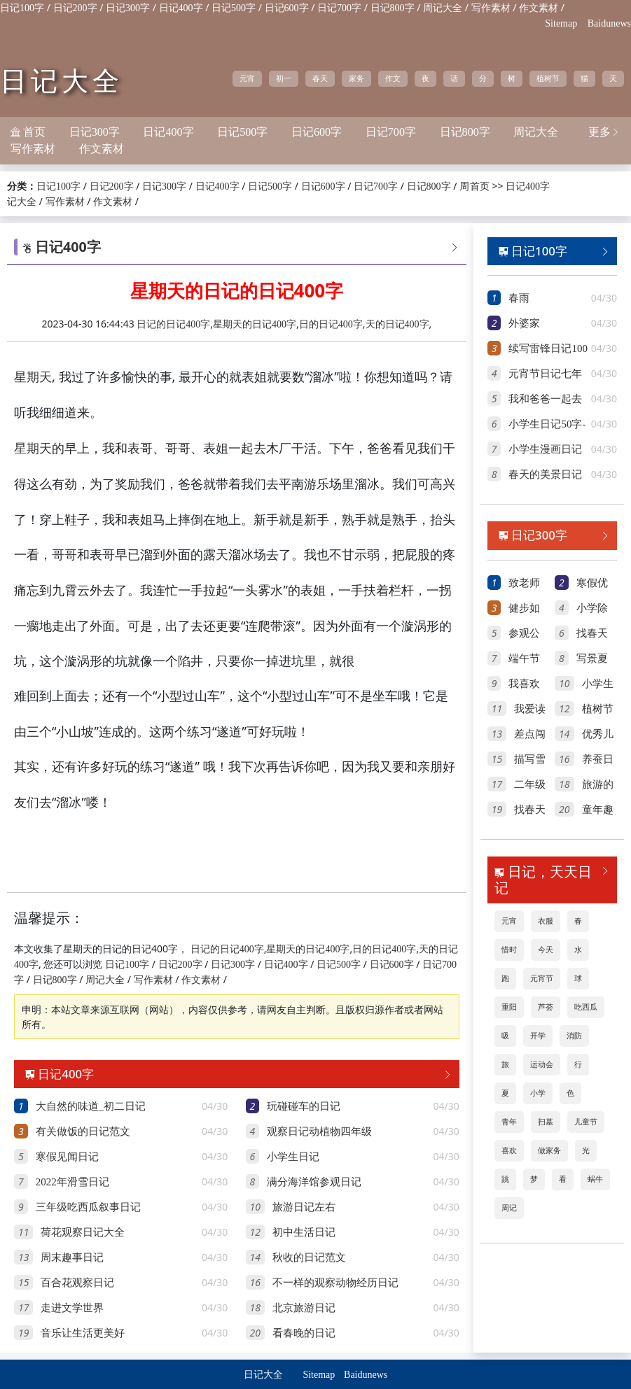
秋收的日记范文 (309, 1257)
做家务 (549, 1150)
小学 (538, 1093)
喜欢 (509, 1150)
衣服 (545, 921)
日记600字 (287, 8)
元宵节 (541, 978)
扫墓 (545, 1121)
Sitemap (561, 23)
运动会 (541, 1064)
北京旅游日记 (303, 1307)
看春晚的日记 (303, 1333)
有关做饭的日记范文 (83, 1131)
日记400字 (181, 8)
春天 (320, 78)
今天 (545, 949)
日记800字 (392, 8)
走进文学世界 (72, 1307)
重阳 (509, 1007)
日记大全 (61, 81)
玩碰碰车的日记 (303, 1106)
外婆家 (524, 323)
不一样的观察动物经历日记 (335, 1282)
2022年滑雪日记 (72, 1181)
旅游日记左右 (303, 1207)
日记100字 (22, 8)
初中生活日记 (303, 1232)
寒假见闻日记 (67, 1156)
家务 (356, 78)
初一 (283, 78)
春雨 (518, 298)
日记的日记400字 (173, 324)
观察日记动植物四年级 (319, 1131)
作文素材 (538, 8)
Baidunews (609, 23)
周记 (509, 1208)
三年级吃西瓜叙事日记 (88, 1207)
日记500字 (234, 8)
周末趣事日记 (72, 1257)
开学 (538, 1035)
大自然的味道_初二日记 (91, 1106)
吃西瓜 (585, 1007)
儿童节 (585, 1121)
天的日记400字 (397, 324)
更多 (604, 132)
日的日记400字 (331, 324)
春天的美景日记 (545, 474)
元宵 (247, 78)
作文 (393, 78)
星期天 (33, 377)
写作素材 (491, 8)
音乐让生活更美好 (83, 1333)
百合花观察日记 (77, 1282)
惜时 (509, 949)
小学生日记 (293, 1156)
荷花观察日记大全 (83, 1232)
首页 (480, 186)
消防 (574, 1035)
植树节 (548, 78)
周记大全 (442, 8)
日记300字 (128, 8)
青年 (509, 1121)
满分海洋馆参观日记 (314, 1181)
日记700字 (339, 8)
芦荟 (545, 1007)
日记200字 (75, 8)
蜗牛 (595, 1179)
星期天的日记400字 (254, 324)
